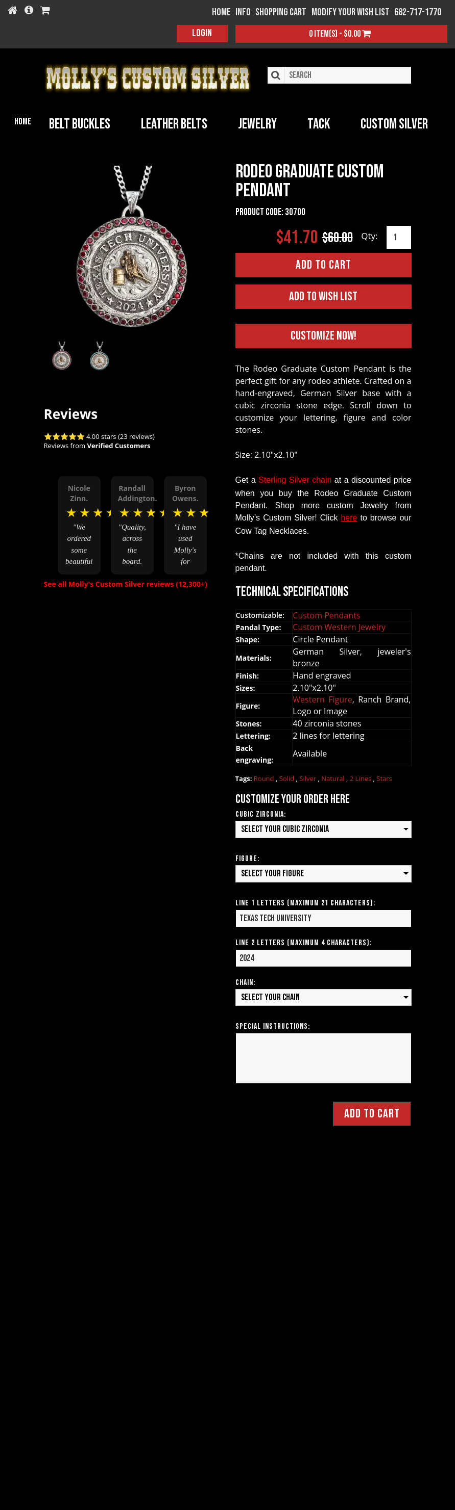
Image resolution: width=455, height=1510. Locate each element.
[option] (79, 524)
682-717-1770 (417, 12)
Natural (333, 778)
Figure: (247, 858)
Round (265, 778)
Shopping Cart (280, 12)
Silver (308, 778)
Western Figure (322, 699)
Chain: (245, 982)
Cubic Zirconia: (260, 814)
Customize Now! (323, 335)
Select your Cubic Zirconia (285, 829)
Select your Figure (272, 873)
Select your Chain (270, 997)
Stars (384, 778)
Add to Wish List (323, 296)
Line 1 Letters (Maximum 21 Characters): (305, 902)
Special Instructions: (272, 1026)
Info (243, 12)
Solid (287, 778)
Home (22, 121)
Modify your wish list (351, 12)
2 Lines (361, 778)
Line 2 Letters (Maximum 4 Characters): (303, 942)
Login (202, 33)
